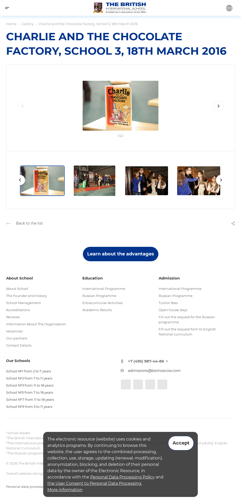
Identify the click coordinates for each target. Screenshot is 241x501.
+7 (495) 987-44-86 (146, 361)
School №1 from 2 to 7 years (28, 371)
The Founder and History (26, 296)
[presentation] (22, 111)
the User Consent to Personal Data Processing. (94, 483)
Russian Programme (99, 296)
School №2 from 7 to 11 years (29, 378)
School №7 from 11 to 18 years (30, 399)
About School (17, 289)
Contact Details (18, 345)
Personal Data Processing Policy (122, 477)
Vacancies (14, 331)
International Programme (103, 289)
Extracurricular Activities (102, 303)
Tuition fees (168, 303)
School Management (23, 303)
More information (65, 489)
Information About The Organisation (36, 324)
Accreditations (18, 310)
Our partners (16, 338)
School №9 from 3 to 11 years (29, 407)
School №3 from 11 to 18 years (29, 385)
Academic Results (97, 310)
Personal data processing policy (32, 487)
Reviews (13, 317)
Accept (181, 443)
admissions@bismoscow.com (154, 370)
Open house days (173, 310)
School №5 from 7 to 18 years (29, 392)
